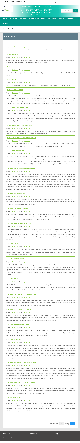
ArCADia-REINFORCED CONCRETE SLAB (20, 309)
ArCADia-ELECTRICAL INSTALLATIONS (19, 125)
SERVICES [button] (62, 19)
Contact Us (33, 434)
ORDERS (43, 19)
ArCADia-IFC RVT (13, 243)
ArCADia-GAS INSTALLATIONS (18, 208)
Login (12, 1)
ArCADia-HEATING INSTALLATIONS (19, 223)
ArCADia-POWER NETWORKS (17, 259)
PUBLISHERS (18, 19)
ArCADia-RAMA (13, 279)
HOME (5, 19)
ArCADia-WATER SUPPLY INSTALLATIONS (21, 382)
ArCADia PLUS (11, 79)
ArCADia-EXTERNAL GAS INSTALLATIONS (21, 168)
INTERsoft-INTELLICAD (15, 397)
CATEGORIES (26, 19)
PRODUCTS (11, 19)
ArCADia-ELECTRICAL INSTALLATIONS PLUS (21, 138)
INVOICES (48, 19)
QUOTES (37, 19)
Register (18, 1)
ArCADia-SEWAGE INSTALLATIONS (19, 324)
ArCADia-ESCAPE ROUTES (15, 150)
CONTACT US (7, 23)
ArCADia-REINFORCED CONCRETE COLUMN (22, 294)
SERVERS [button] (55, 19)
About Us (6, 434)
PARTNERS (70, 19)
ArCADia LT (10, 67)
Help (6, 1)
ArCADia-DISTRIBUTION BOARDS (18, 107)
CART (32, 19)
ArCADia (10, 44)
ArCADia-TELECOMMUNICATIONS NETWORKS (22, 362)
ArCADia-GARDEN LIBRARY (16, 193)
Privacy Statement (10, 438)
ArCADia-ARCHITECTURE (15, 90)
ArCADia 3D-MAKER (13, 54)
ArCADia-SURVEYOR (14, 339)
